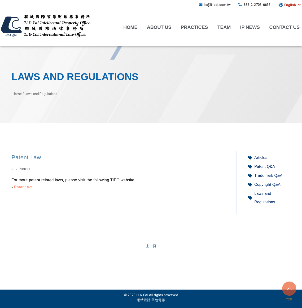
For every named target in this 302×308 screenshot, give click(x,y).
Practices (194, 27)
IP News (250, 27)
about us (159, 27)
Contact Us (284, 27)
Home (130, 27)
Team (224, 27)
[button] (151, 246)
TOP (289, 299)
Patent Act (23, 187)
